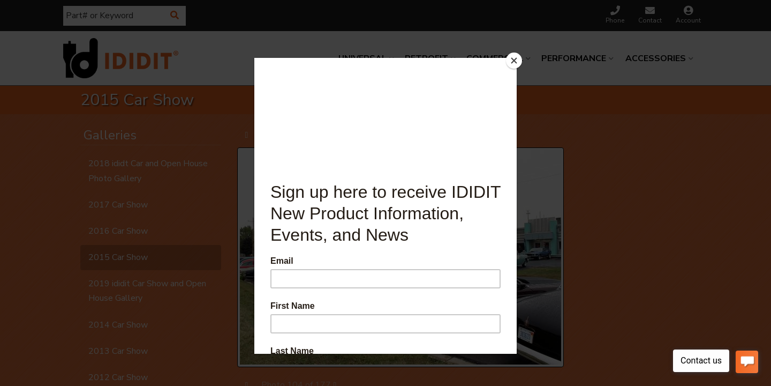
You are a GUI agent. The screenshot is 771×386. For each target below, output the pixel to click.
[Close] (514, 61)
